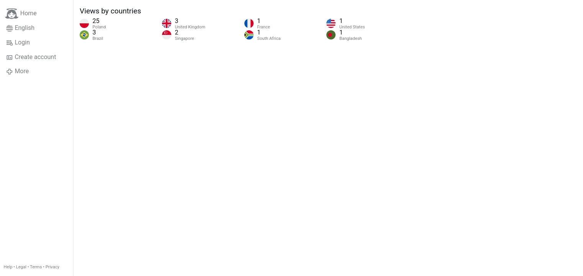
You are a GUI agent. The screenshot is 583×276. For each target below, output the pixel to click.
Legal (21, 266)
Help (8, 266)
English (20, 28)
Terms (36, 266)
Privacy (52, 266)
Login (18, 42)
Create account (31, 57)
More (17, 71)
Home (21, 13)
